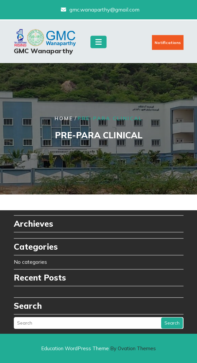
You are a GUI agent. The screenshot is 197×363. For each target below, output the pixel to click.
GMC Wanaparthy (43, 52)
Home (64, 119)
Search (172, 319)
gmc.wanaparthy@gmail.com (104, 9)
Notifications (168, 44)
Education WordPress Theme (98, 348)
